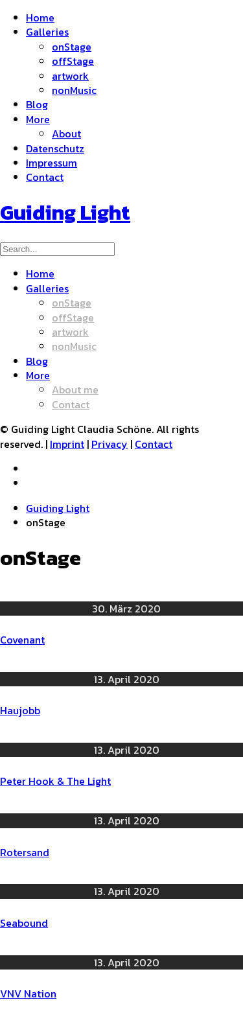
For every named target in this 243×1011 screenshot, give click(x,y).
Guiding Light (57, 508)
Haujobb (20, 710)
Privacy (109, 444)
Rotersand (24, 852)
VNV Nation (28, 993)
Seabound (24, 923)
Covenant (22, 639)
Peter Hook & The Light (55, 781)
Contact (153, 444)
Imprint (67, 444)
